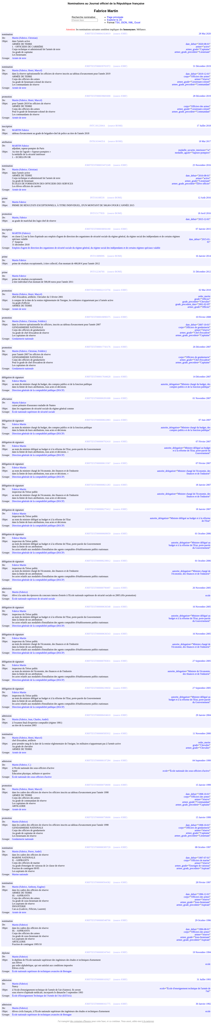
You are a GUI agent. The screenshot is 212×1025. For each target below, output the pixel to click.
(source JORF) (120, 33)
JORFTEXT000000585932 (97, 733)
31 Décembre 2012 (202, 271)
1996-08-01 (203, 929)
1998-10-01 (203, 794)
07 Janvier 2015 (203, 229)
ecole (207, 595)
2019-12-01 (203, 74)
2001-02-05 (203, 304)
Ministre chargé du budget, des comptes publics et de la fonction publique (189, 385)
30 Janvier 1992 (203, 1004)
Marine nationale (20, 874)
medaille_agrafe (182, 152)
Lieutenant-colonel (200, 82)
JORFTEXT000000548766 (97, 920)
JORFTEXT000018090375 (97, 317)
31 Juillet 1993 (204, 979)
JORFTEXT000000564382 (97, 882)
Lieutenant (204, 52)
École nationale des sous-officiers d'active (32, 777)
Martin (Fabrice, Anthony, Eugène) (30, 887)
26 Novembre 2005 (202, 588)
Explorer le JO (114, 20)
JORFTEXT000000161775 (97, 1004)
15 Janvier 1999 (203, 785)
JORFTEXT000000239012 (97, 560)
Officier (205, 299)
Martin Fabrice (20, 202)
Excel (137, 22)
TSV (117, 22)
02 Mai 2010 (205, 290)
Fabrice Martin (20, 381)
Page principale (115, 17)
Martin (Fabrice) (21, 592)
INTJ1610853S (97, 197)
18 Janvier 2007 (203, 485)
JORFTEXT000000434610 (97, 715)
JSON (124, 22)
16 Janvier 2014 (203, 256)
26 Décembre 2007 (202, 347)
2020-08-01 (203, 44)
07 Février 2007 (203, 441)
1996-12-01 (203, 894)
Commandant (203, 84)
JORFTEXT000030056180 (97, 229)
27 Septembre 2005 (202, 661)
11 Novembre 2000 (202, 733)
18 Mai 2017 (205, 141)
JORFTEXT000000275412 (97, 509)
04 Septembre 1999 (202, 760)
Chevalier (204, 301)
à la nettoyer (148, 1021)
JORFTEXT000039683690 (97, 96)
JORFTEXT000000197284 (97, 760)
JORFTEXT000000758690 (97, 785)
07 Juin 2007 (205, 420)
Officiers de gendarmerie (197, 327)
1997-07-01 (203, 857)
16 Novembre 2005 (202, 606)
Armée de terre (19, 58)
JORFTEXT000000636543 (97, 633)
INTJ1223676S (97, 271)
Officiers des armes (200, 76)
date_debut (191, 44)
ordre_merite (204, 296)
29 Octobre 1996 (203, 920)
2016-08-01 (203, 175)
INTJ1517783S (97, 213)
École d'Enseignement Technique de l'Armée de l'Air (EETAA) (42, 996)
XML (130, 22)
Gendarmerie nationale (23, 339)
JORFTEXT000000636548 (97, 606)
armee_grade (192, 49)
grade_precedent (190, 301)
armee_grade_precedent (186, 52)
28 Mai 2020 (205, 33)
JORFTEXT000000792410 (97, 441)
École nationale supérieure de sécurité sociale (33, 412)
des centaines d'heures (80, 1021)
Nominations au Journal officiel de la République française (106, 3)
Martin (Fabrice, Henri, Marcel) (28, 70)
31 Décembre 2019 (202, 66)
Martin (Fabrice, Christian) (26, 38)
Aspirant (205, 868)
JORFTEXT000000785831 (97, 661)
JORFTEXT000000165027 (97, 979)
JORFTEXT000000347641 (97, 952)
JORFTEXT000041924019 (97, 33)
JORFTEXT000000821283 (97, 485)
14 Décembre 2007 (202, 376)
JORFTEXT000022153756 (97, 290)
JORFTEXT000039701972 (97, 66)
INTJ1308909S (97, 256)
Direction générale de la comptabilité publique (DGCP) (38, 390)
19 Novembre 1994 (202, 952)
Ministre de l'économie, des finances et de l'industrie (196, 672)
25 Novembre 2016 (202, 165)
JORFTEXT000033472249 (97, 165)
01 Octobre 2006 (203, 533)
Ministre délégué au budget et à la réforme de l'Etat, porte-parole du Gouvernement (191, 450)
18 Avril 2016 (204, 213)
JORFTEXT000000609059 (97, 533)
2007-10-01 (203, 324)
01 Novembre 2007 (202, 398)
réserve (206, 79)
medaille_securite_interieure (191, 150)
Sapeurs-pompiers (200, 152)
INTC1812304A (97, 125)
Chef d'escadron (201, 332)
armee (199, 46)
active (206, 46)
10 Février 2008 (203, 317)
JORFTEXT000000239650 (97, 688)
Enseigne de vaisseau (199, 865)
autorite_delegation (170, 384)
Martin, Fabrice (20, 217)
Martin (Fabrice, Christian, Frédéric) (30, 321)
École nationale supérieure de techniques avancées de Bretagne (42, 971)
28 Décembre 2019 (202, 96)
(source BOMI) (115, 125)
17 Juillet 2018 (204, 125)
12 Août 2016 (204, 197)
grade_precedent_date (185, 304)
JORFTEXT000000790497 (97, 588)
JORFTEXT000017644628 (97, 376)
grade (197, 299)
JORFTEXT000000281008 (97, 398)
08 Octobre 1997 (203, 847)
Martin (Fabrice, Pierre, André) (28, 851)
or (208, 150)
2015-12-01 (203, 219)
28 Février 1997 (203, 882)
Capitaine (204, 49)
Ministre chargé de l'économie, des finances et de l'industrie (194, 472)
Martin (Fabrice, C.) (23, 765)
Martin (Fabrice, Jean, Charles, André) (31, 719)
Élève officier (203, 183)
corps (186, 76)
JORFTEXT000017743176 (97, 347)
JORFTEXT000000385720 (97, 847)
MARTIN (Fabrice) (22, 233)
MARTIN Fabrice (22, 130)
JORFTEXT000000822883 (97, 420)
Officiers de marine (200, 860)
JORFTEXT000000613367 (97, 463)
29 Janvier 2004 (203, 715)
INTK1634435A (97, 141)
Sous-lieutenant (202, 902)
